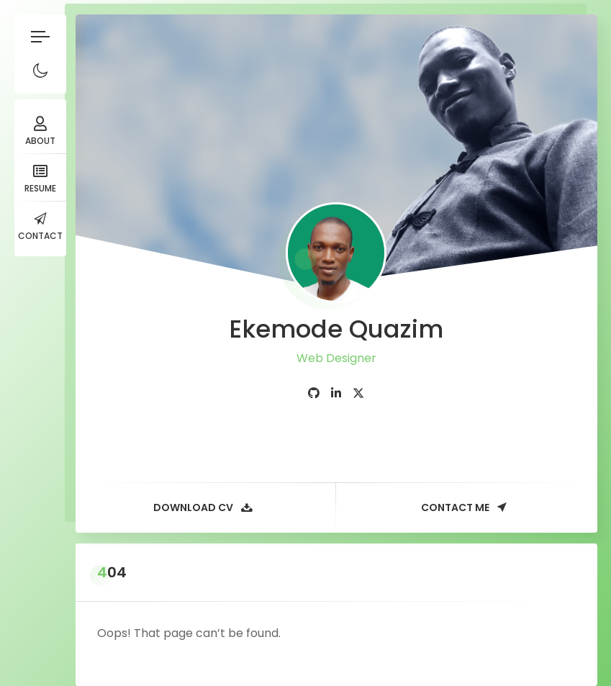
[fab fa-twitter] (358, 393)
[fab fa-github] (314, 393)
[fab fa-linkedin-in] (336, 393)
